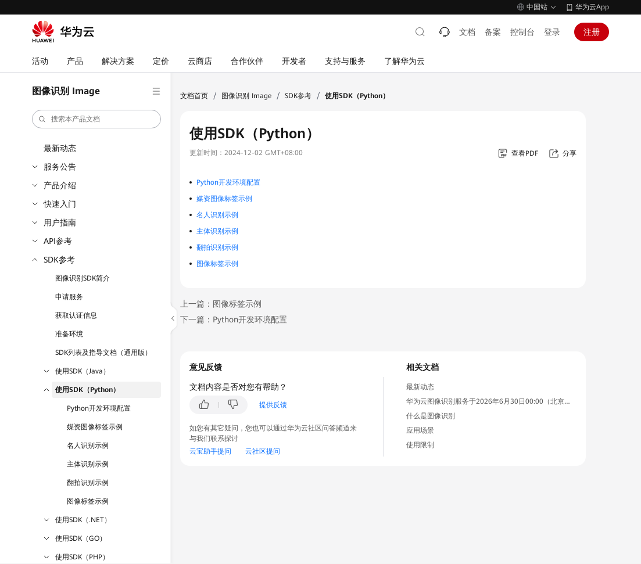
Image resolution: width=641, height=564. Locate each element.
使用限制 (420, 445)
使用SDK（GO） (80, 538)
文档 (467, 32)
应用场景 (420, 430)
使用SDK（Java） (82, 371)
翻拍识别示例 (88, 483)
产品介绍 (60, 185)
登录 (552, 32)
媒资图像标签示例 (95, 427)
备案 (493, 32)
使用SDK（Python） (87, 390)
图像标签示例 (88, 501)
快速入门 (60, 204)
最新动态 (60, 148)
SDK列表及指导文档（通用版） (103, 353)
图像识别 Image (246, 96)
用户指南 (60, 222)
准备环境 (69, 334)
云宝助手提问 (210, 451)
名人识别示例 (88, 445)
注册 (591, 32)
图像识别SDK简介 (82, 278)
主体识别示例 (88, 464)
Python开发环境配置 (99, 408)
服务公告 (60, 166)
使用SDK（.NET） (83, 520)
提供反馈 (273, 405)
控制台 (522, 32)
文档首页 (194, 96)
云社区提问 (262, 451)
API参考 (58, 241)
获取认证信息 (76, 315)
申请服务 (69, 297)
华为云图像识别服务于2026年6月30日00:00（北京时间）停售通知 (509, 401)
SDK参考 (59, 259)
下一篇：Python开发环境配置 (233, 319)
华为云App (592, 7)
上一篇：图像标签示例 (221, 303)
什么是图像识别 (430, 416)
